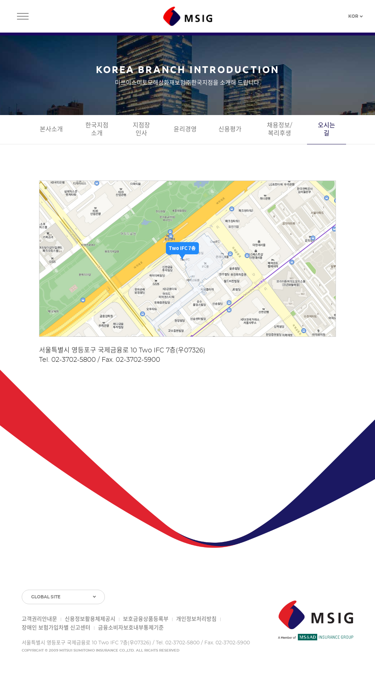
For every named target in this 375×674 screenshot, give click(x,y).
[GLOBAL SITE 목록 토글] (63, 597)
